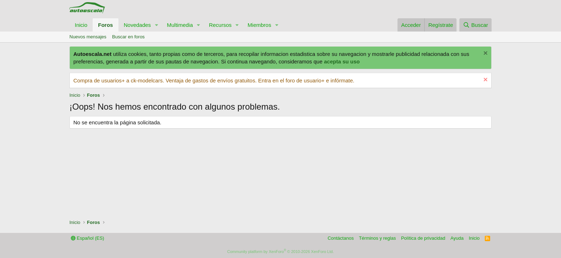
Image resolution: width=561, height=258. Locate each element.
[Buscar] (475, 25)
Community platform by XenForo (280, 251)
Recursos (220, 25)
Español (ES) (87, 238)
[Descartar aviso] (485, 54)
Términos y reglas (377, 238)
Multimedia (180, 25)
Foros (105, 25)
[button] (156, 25)
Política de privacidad (423, 238)
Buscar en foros (128, 36)
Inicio (81, 25)
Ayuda (457, 238)
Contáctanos (341, 238)
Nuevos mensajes (87, 36)
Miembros (259, 25)
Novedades (137, 25)
